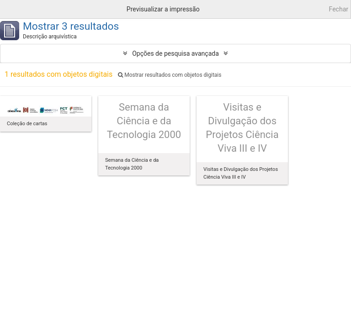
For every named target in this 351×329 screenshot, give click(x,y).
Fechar (338, 9)
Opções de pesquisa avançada (175, 53)
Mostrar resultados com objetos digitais (169, 75)
